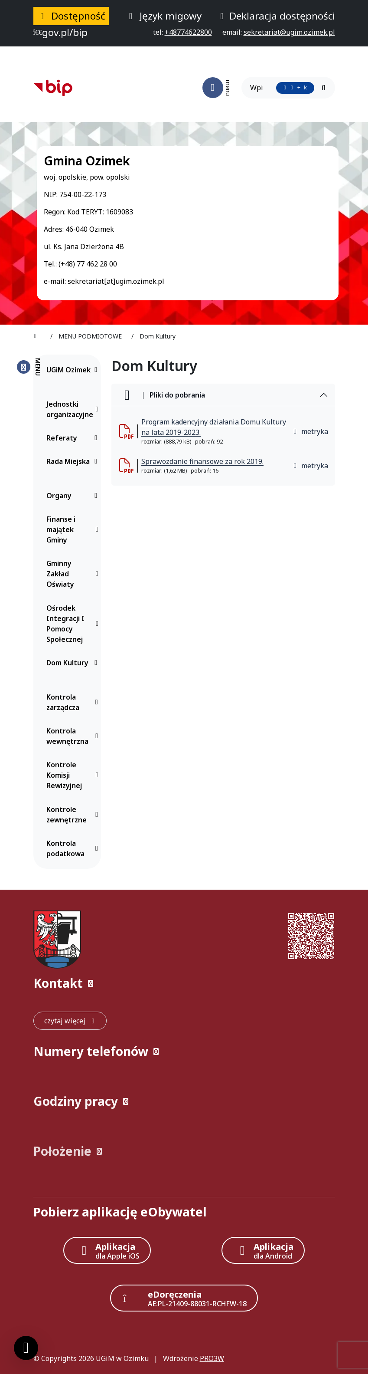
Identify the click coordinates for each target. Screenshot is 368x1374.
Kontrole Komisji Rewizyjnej (74, 775)
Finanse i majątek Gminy (74, 529)
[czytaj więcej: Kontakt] (70, 1021)
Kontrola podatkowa (74, 848)
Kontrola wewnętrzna (74, 736)
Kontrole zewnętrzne (74, 815)
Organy (74, 495)
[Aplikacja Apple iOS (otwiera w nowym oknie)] (107, 1250)
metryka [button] (310, 431)
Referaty (74, 438)
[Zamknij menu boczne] (28, 367)
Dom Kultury (74, 662)
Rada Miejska (74, 461)
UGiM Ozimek (74, 370)
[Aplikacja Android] (263, 1250)
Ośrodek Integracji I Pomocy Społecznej (74, 623)
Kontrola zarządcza (74, 702)
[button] (184, 983)
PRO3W (212, 1358)
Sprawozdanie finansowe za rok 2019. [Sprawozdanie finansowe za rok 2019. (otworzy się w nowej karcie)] (202, 461)
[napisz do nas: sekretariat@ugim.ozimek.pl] (289, 32)
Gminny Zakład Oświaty (74, 574)
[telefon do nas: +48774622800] (188, 32)
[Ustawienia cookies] (26, 1348)
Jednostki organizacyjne (74, 409)
